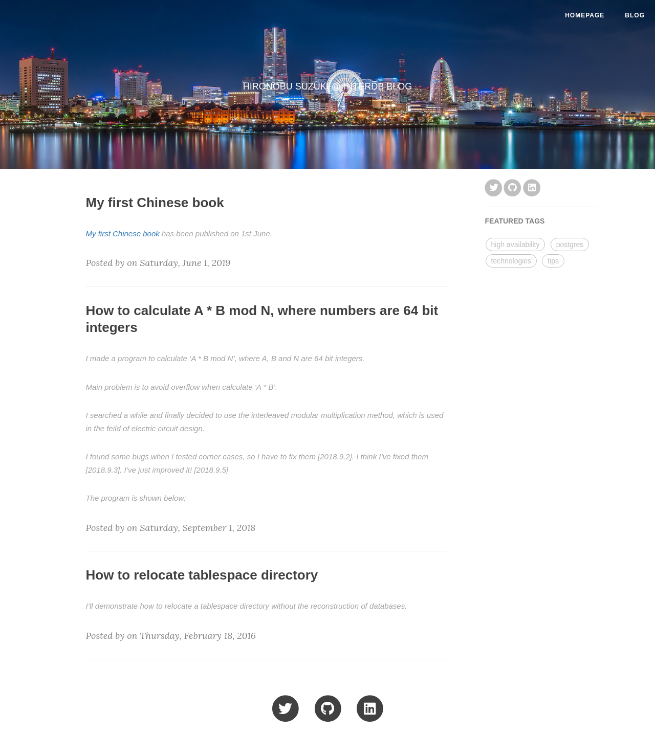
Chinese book (136, 233)
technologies (511, 261)
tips (553, 261)
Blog (635, 15)
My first (99, 233)
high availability (515, 244)
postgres (570, 244)
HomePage (584, 15)
